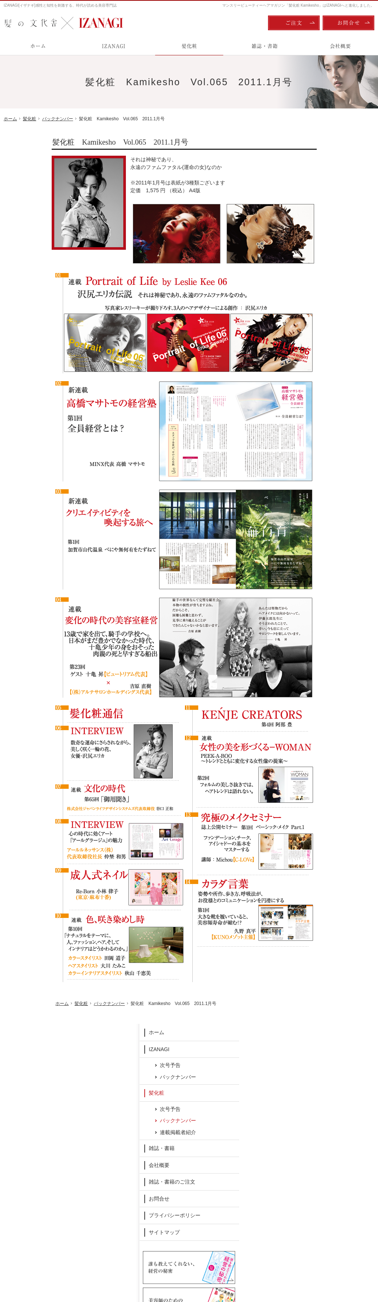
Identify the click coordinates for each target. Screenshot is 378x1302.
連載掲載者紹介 (324, 246)
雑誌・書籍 (308, 263)
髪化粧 (303, 207)
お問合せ (305, 313)
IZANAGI (305, 163)
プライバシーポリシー (321, 330)
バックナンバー (324, 191)
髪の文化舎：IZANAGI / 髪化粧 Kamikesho (47, 1265)
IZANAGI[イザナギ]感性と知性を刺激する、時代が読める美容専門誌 (60, 5)
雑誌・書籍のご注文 (318, 296)
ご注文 (294, 22)
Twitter (240, 1144)
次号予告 (316, 180)
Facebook (138, 1144)
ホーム (303, 147)
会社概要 (305, 279)
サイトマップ (310, 346)
